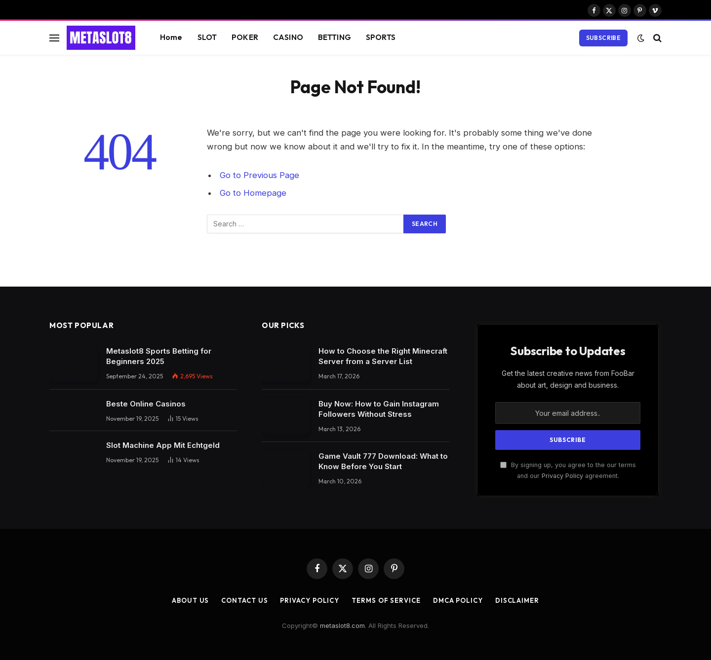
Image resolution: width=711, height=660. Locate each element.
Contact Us (244, 600)
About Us (190, 600)
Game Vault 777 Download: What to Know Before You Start (383, 461)
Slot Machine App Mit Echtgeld (163, 445)
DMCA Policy (458, 600)
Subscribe (603, 37)
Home (171, 37)
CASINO (288, 37)
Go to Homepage (253, 193)
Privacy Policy (562, 475)
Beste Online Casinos (146, 403)
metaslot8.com (342, 625)
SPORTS (380, 37)
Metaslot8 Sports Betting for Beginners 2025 (158, 356)
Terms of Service (386, 600)
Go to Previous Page (259, 175)
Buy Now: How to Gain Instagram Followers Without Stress (378, 409)
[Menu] (54, 38)
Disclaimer (517, 600)
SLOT (207, 37)
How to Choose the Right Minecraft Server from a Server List (382, 356)
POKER (245, 37)
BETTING (334, 37)
